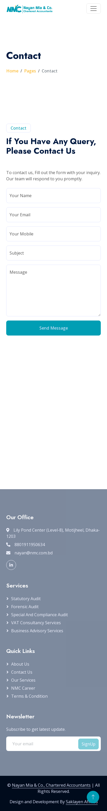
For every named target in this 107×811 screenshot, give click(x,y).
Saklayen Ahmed (82, 802)
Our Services (23, 680)
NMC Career (23, 688)
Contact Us (21, 672)
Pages (30, 71)
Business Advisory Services (37, 631)
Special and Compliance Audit (39, 614)
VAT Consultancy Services (36, 623)
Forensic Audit (25, 606)
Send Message (53, 328)
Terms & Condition (29, 696)
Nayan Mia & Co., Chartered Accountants (51, 785)
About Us (20, 664)
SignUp (88, 744)
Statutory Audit (26, 598)
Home (12, 71)
